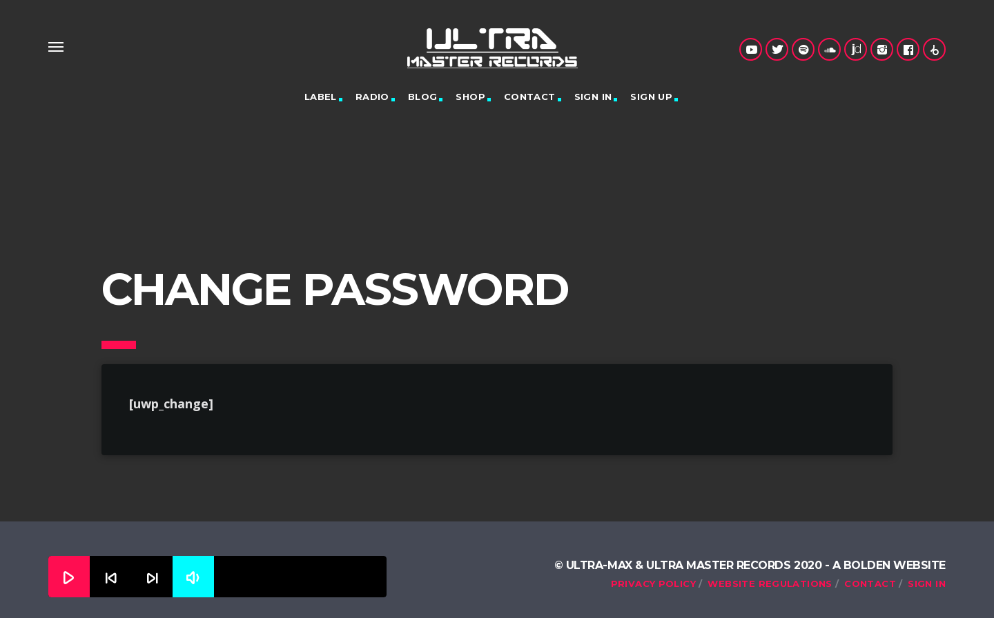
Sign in (593, 96)
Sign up (651, 96)
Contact (530, 96)
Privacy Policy (653, 583)
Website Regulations (770, 583)
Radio (372, 96)
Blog (423, 96)
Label (320, 96)
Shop (470, 96)
